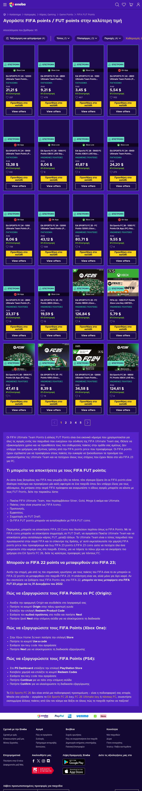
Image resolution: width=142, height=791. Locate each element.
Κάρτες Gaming (47, 15)
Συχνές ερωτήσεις (73, 735)
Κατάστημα (15, 15)
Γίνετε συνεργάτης (114, 743)
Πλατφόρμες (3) (87, 38)
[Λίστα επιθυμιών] (124, 4)
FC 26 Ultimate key (87, 697)
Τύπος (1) (63, 38)
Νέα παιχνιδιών (113, 735)
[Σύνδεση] (138, 4)
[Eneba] (17, 4)
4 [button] (76, 422)
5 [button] (80, 422)
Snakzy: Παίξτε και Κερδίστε (119, 747)
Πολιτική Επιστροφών (75, 747)
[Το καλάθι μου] (131, 4)
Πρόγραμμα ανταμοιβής (46, 743)
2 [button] (66, 422)
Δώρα (109, 739)
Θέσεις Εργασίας (10, 743)
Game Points (66, 15)
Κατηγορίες (30, 15)
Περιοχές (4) (112, 38)
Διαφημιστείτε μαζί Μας (13, 765)
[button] (87, 423)
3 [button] (71, 422)
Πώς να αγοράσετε (44, 735)
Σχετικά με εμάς (10, 735)
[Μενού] (4, 4)
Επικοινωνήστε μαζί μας (13, 739)
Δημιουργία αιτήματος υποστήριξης (81, 743)
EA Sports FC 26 (20, 693)
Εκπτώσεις (40, 747)
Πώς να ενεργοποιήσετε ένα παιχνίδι (81, 739)
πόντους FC (109, 697)
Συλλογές (40, 739)
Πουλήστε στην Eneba (13, 761)
